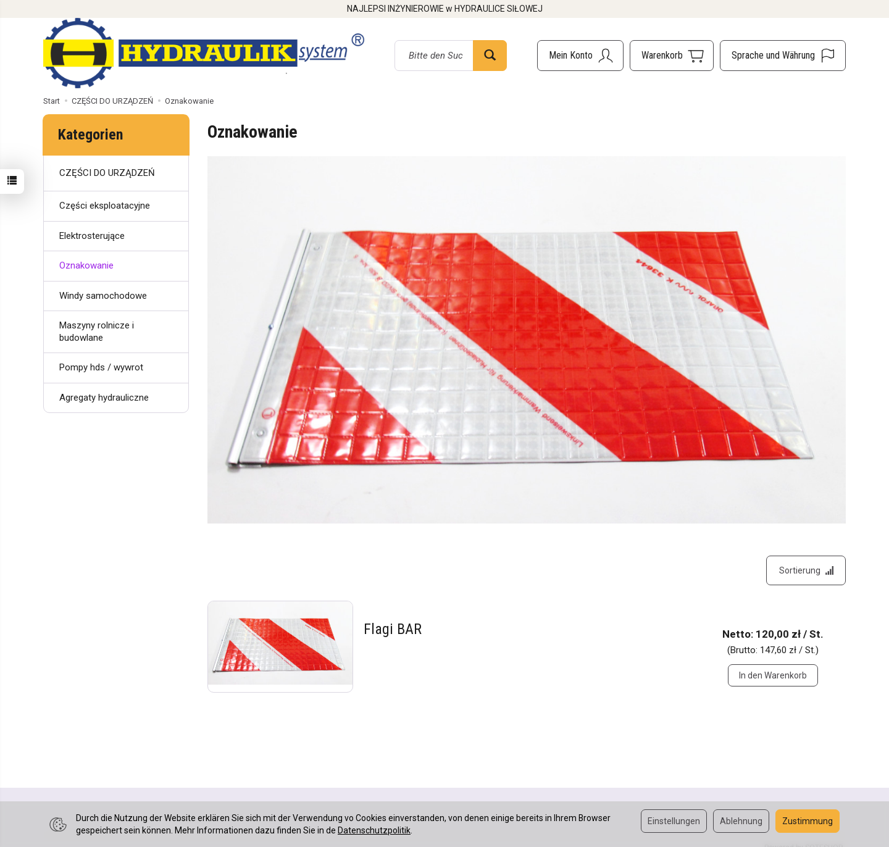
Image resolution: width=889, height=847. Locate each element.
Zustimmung (807, 821)
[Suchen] (490, 55)
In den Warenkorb (773, 676)
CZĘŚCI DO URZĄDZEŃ (107, 172)
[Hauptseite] (203, 53)
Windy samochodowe (103, 295)
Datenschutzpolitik (374, 830)
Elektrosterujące (92, 235)
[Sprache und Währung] (783, 55)
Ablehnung (741, 821)
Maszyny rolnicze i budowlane (96, 331)
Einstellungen (674, 821)
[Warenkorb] (672, 55)
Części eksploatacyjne (104, 205)
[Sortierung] (806, 571)
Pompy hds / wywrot (101, 367)
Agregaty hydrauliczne (104, 397)
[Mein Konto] (580, 55)
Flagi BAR (393, 630)
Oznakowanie (86, 265)
